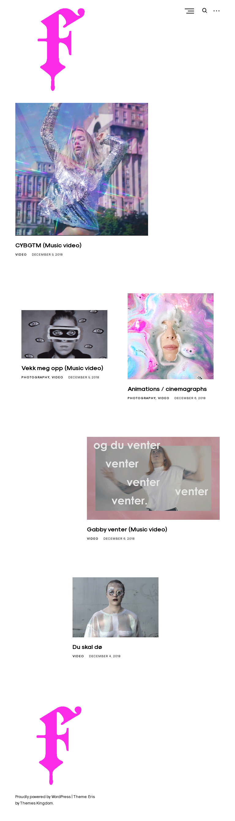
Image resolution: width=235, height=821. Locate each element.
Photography (35, 377)
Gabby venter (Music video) (127, 530)
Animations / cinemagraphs (167, 389)
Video (21, 255)
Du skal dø (87, 647)
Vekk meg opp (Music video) (62, 368)
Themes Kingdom (36, 802)
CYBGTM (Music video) (48, 245)
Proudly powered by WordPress (43, 796)
